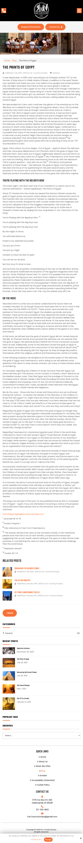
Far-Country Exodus (38, 73)
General (56, 73)
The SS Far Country (22, 581)
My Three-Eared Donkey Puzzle (27, 593)
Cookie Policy (36, 840)
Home (7, 61)
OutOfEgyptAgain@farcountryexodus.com (23, 514)
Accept (48, 840)
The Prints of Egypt (23, 660)
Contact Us (57, 27)
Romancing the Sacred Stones (26, 569)
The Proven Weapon (23, 686)
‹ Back (9, 613)
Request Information (29, 27)
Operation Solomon (23, 649)
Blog (14, 61)
